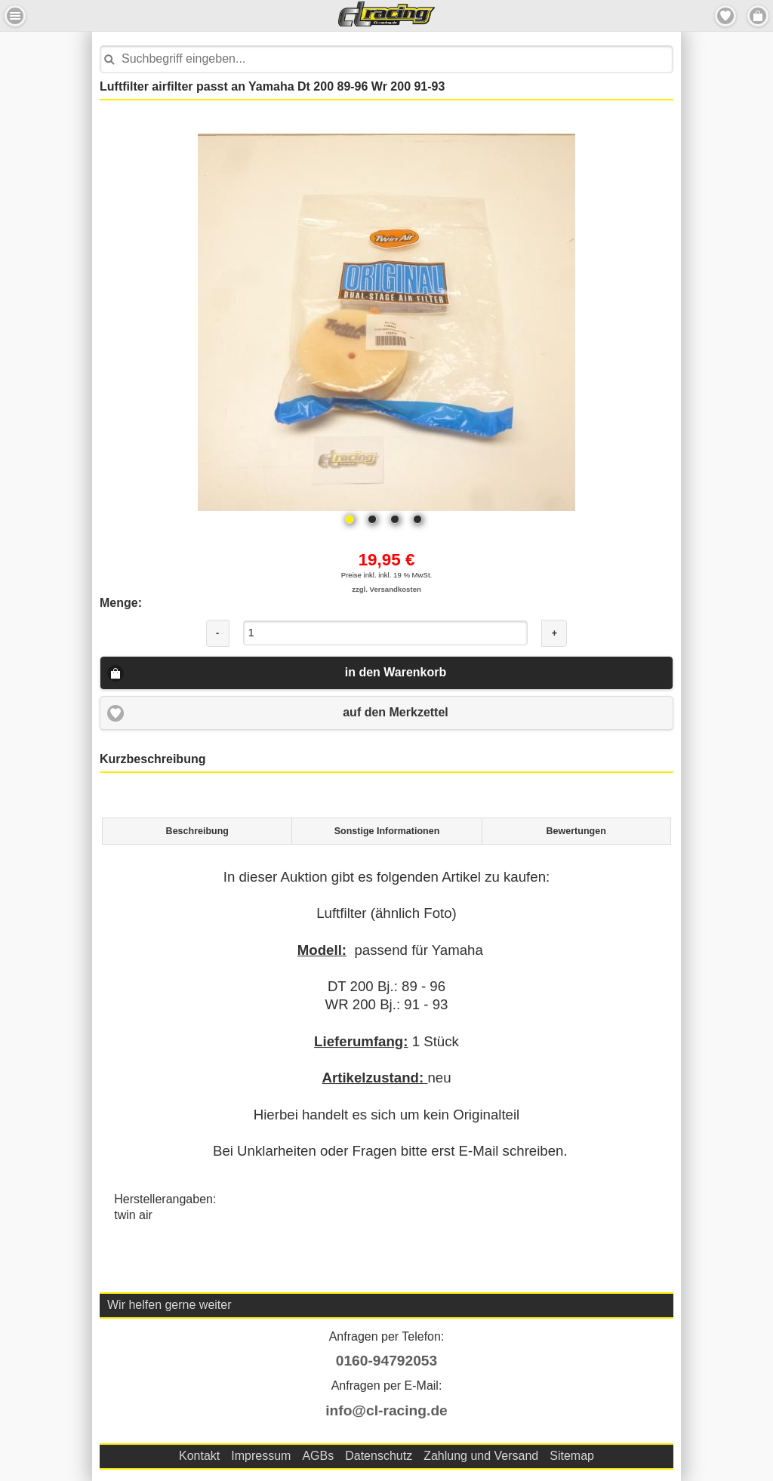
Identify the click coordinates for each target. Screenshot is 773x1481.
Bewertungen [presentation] (576, 831)
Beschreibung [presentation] (197, 831)
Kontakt (199, 1455)
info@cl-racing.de (386, 1410)
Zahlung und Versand (480, 1455)
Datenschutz (378, 1455)
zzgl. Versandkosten (386, 589)
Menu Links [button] (15, 16)
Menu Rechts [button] (758, 16)
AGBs (318, 1455)
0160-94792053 (386, 1361)
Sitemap (572, 1455)
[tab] (196, 831)
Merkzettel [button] (725, 16)
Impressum (261, 1455)
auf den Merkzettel (395, 712)
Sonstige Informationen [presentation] (387, 831)
